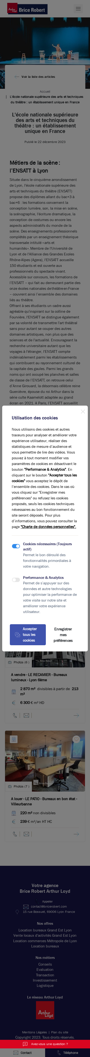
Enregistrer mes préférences (63, 635)
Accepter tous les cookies (26, 634)
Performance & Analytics (43, 577)
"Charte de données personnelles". (48, 526)
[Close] (83, 410)
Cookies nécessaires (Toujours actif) (47, 546)
